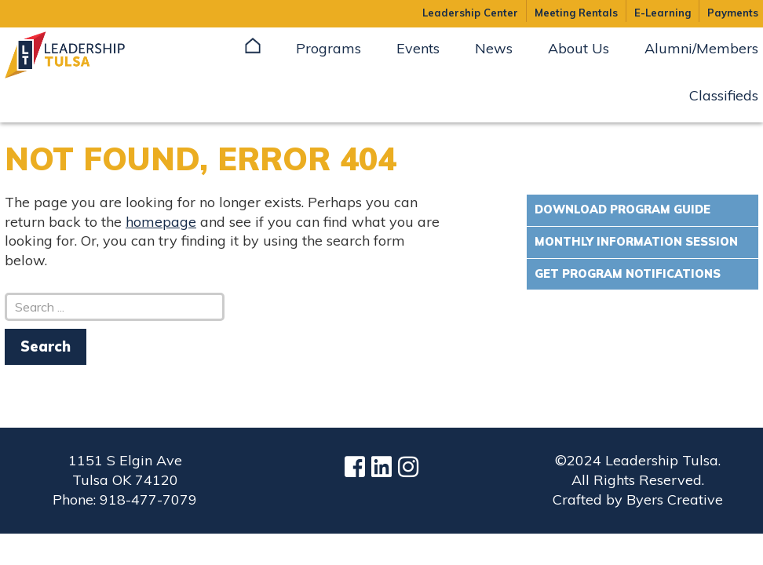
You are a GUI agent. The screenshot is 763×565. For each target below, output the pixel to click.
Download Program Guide (622, 209)
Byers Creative (674, 499)
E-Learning (662, 12)
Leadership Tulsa (83, 54)
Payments (732, 12)
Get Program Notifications (628, 274)
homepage (161, 222)
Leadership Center (470, 12)
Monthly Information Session (636, 242)
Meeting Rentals (576, 12)
